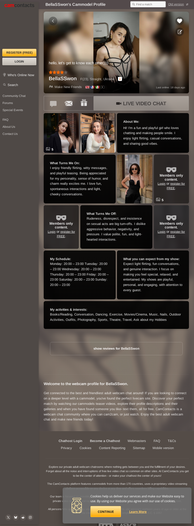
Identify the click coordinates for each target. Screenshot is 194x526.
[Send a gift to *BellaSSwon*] (83, 103)
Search (13, 85)
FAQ (157, 441)
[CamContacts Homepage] (19, 25)
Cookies (85, 448)
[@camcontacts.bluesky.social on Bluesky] (16, 517)
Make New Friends (65, 87)
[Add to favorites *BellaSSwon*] (179, 21)
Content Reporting (112, 448)
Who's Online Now (21, 75)
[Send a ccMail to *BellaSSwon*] (68, 103)
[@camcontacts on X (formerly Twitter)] (8, 517)
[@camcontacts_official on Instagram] (30, 517)
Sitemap (139, 448)
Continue (106, 512)
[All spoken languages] (103, 87)
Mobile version (163, 448)
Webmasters (137, 441)
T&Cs (172, 441)
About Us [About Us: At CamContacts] (9, 127)
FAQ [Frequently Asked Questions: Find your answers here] (5, 119)
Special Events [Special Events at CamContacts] (13, 110)
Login (19, 61)
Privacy (66, 448)
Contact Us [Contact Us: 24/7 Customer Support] (10, 134)
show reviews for (116, 348)
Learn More (138, 512)
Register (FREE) (19, 52)
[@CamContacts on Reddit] (23, 517)
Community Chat (14, 96)
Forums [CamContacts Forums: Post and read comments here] (8, 103)
